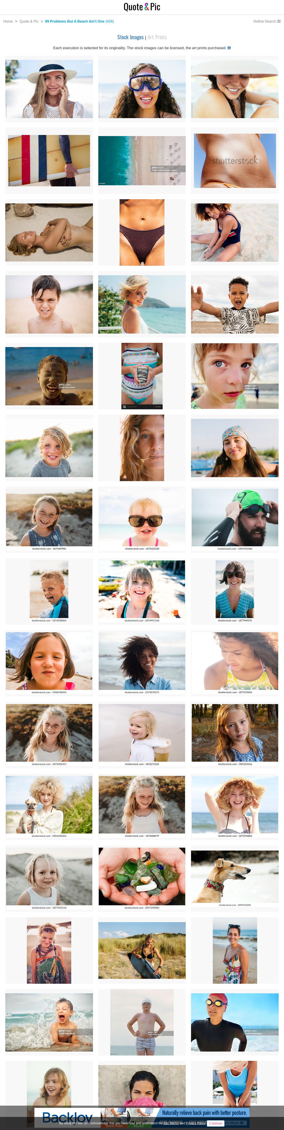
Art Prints (157, 37)
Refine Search (265, 21)
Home (8, 21)
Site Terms (171, 1123)
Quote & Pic (29, 21)
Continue (215, 1123)
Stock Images (131, 37)
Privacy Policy (195, 1123)
